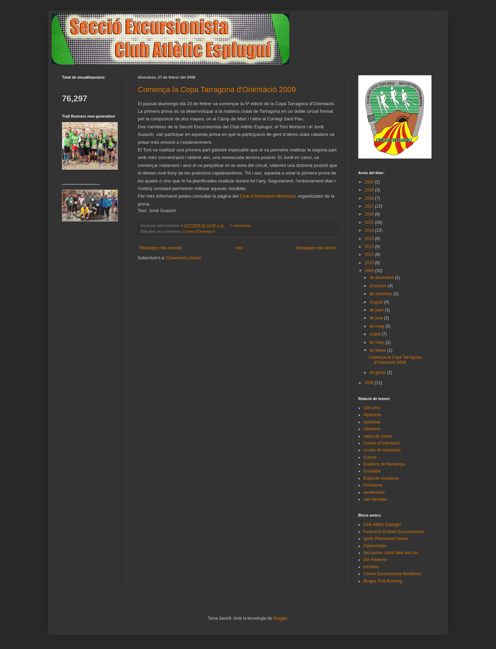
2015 (370, 222)
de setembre (382, 293)
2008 (370, 382)
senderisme (374, 492)
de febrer (378, 350)
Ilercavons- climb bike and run (390, 552)
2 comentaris (240, 225)
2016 (370, 214)
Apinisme (371, 422)
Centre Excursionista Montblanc (392, 573)
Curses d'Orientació (199, 231)
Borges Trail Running (382, 581)
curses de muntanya (382, 450)
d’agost (377, 302)
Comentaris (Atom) (183, 258)
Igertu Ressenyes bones (385, 538)
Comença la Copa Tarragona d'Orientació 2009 (217, 89)
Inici (238, 248)
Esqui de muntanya (381, 478)
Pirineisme (373, 485)
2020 (370, 182)
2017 (370, 206)
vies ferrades (375, 499)
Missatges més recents (161, 248)
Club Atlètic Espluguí (382, 524)
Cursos (369, 457)
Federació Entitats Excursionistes (393, 531)
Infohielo (371, 567)
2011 (370, 254)
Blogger (280, 618)
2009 (370, 270)
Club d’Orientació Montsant (267, 196)
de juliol (377, 310)
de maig (377, 326)
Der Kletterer (375, 559)
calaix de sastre (377, 436)
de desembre (382, 277)
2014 (370, 230)
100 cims (371, 408)
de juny (377, 318)
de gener (378, 372)
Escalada (371, 471)
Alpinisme (372, 414)
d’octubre (379, 285)
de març (378, 342)
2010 (370, 262)
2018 (370, 198)
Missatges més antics (316, 248)
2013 (370, 238)
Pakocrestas (374, 545)
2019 (370, 190)
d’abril (376, 334)
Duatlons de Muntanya (384, 464)
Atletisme (371, 429)
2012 (370, 246)
